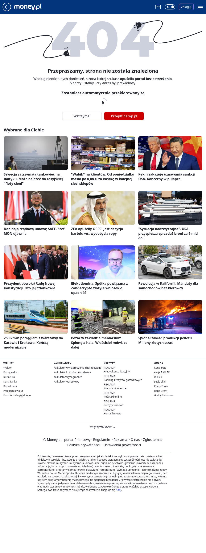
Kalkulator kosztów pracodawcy (72, 372)
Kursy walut (10, 372)
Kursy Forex (161, 386)
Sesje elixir (160, 381)
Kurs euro (9, 377)
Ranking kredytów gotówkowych (123, 380)
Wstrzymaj (82, 116)
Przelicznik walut (13, 391)
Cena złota (160, 368)
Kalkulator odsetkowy (66, 381)
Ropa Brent (160, 391)
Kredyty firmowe (113, 405)
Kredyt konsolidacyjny (117, 371)
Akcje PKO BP (162, 372)
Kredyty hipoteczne (115, 388)
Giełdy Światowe (163, 395)
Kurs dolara (10, 386)
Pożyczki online (113, 396)
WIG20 (158, 377)
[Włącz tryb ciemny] (170, 6)
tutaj (118, 490)
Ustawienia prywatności (121, 445)
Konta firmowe (112, 413)
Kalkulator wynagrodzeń (68, 377)
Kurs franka (10, 381)
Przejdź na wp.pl (124, 116)
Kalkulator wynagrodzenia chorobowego (77, 368)
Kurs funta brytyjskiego (17, 395)
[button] (200, 7)
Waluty (7, 368)
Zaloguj (186, 7)
